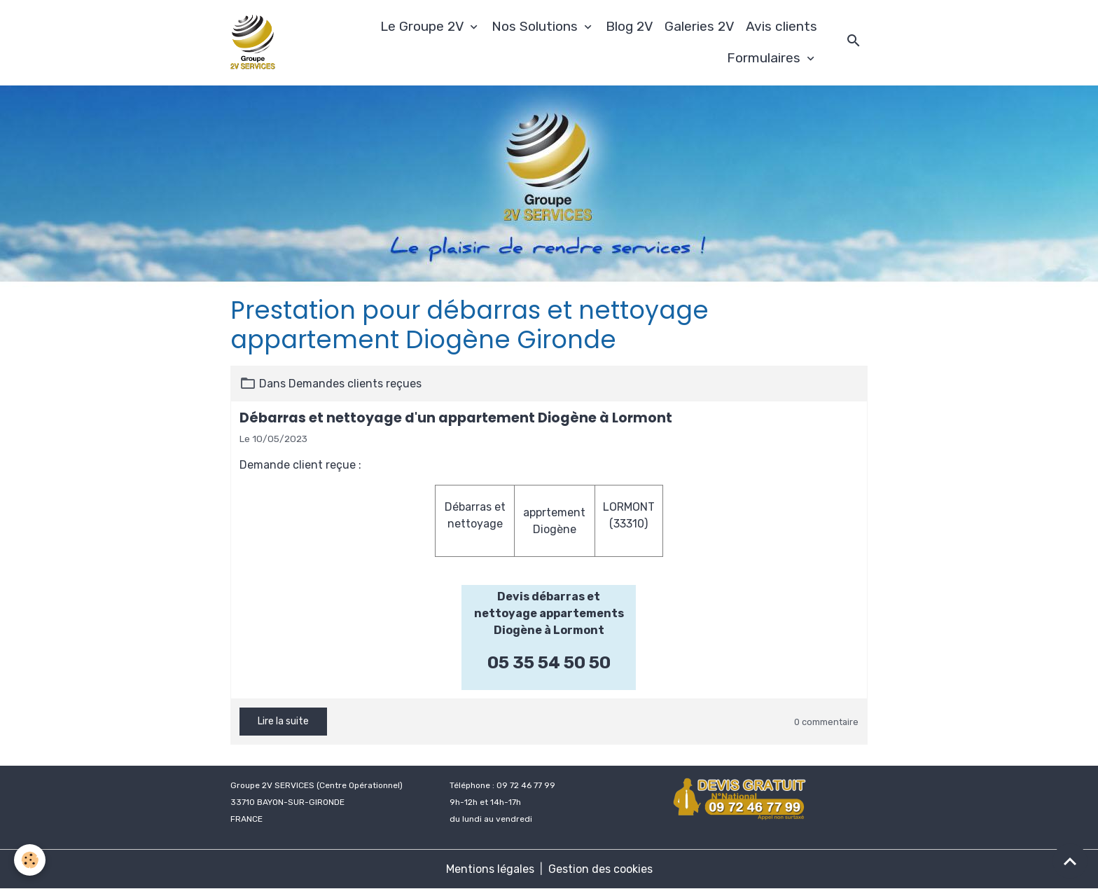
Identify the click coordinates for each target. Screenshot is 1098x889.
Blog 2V (629, 26)
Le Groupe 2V (423, 26)
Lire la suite (283, 721)
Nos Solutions (536, 26)
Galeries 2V (700, 26)
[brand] (254, 43)
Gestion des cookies (600, 869)
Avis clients (781, 26)
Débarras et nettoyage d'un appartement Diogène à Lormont (455, 417)
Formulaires (765, 58)
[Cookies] (30, 860)
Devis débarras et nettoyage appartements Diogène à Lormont (549, 613)
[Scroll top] (1069, 860)
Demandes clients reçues (355, 383)
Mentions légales (490, 869)
